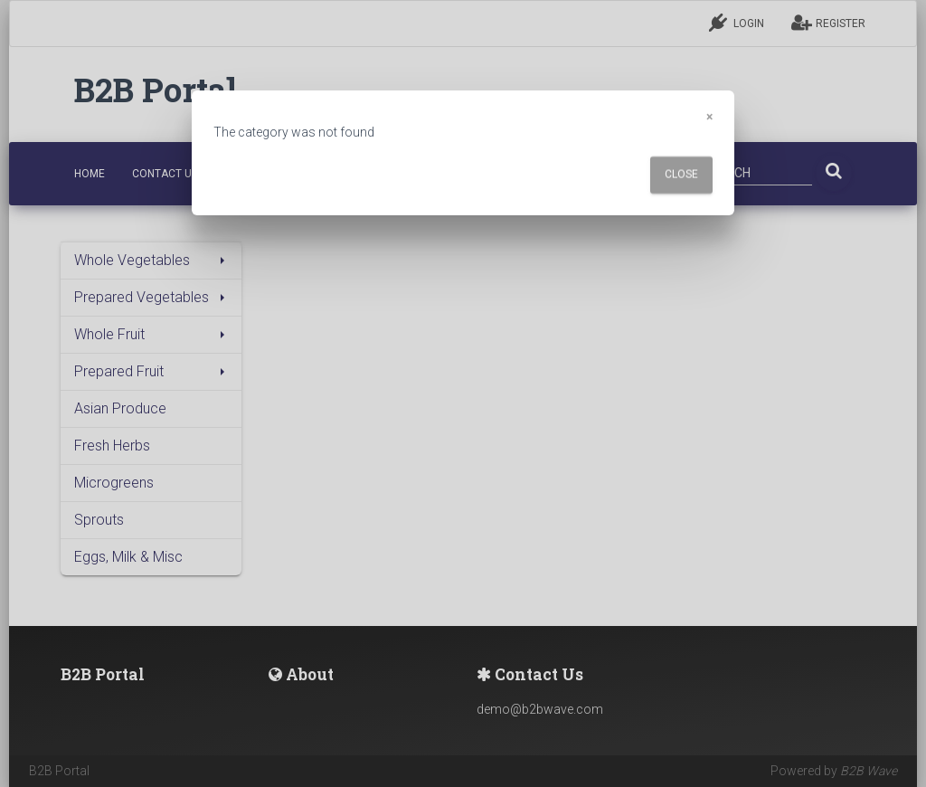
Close (681, 174)
